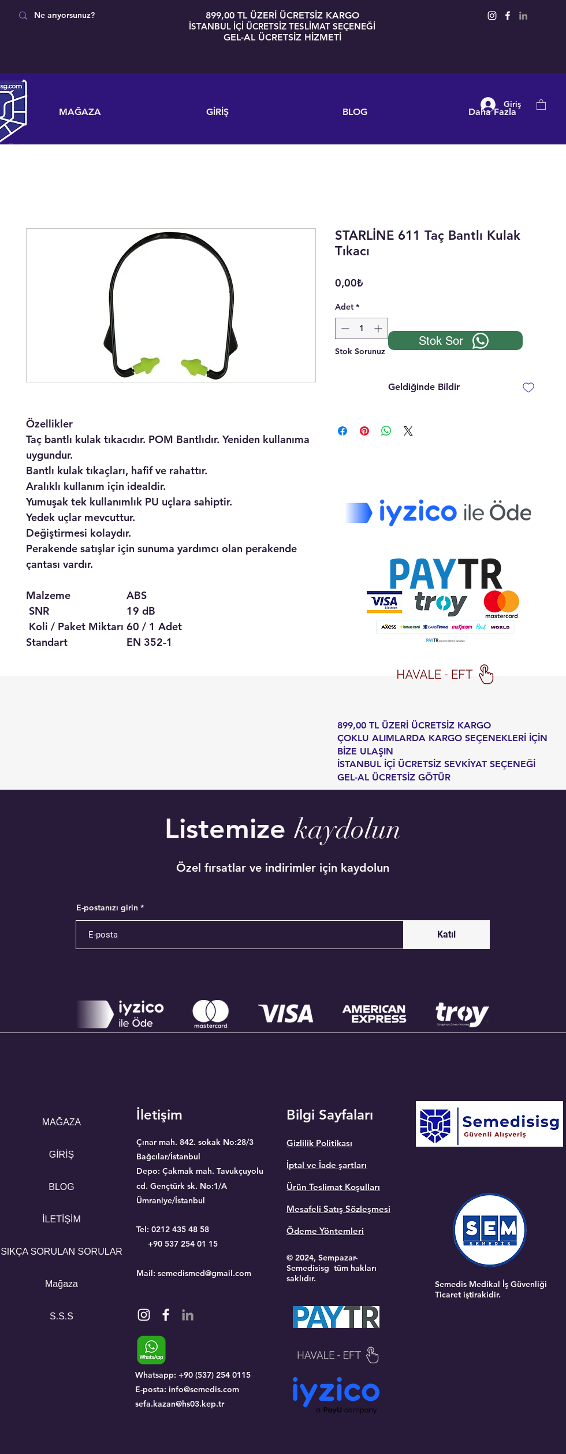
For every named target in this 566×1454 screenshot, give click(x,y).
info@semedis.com (204, 1389)
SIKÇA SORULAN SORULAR (61, 1251)
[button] (541, 104)
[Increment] (379, 328)
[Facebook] (507, 15)
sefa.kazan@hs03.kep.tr (179, 1404)
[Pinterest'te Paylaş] (364, 431)
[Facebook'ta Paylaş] (342, 431)
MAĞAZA (61, 1122)
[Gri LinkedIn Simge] (523, 15)
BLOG (61, 1187)
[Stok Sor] (455, 340)
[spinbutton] (361, 328)
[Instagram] (492, 15)
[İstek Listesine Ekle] (528, 387)
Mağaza (61, 1284)
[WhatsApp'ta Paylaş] (386, 431)
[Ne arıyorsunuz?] (94, 15)
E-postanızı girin (107, 907)
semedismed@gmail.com (204, 1273)
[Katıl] (446, 934)
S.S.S (61, 1316)
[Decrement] (344, 328)
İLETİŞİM (61, 1219)
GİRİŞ (62, 1154)
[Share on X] (408, 431)
